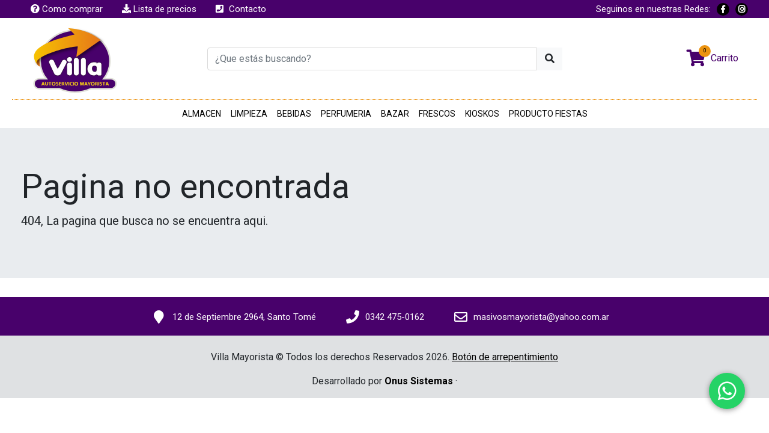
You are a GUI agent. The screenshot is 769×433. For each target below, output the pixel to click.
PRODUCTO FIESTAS (548, 113)
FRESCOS (437, 113)
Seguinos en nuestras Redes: (653, 9)
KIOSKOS (482, 113)
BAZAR (395, 113)
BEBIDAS (294, 113)
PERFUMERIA (346, 113)
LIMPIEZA (249, 113)
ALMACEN (201, 113)
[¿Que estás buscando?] (372, 59)
